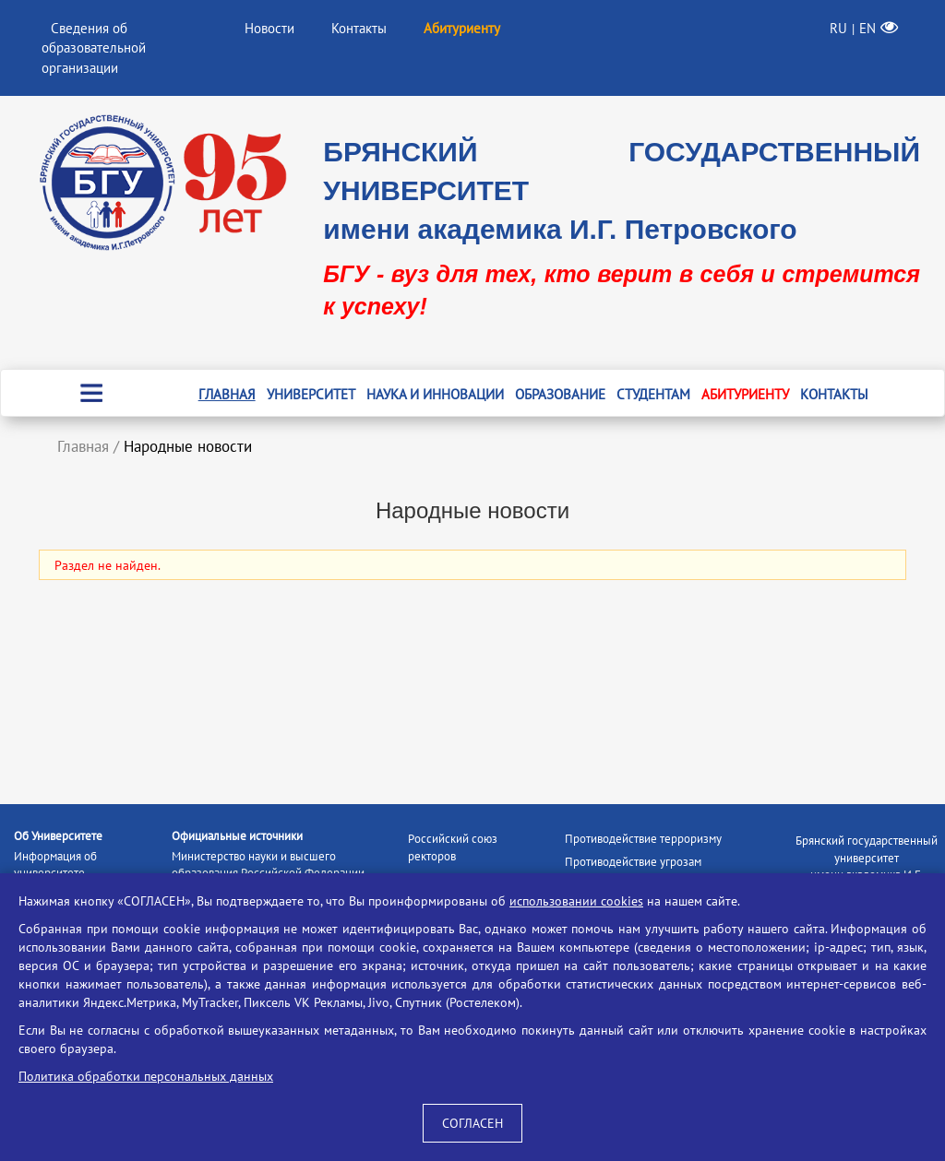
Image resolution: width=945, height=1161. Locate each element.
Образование (560, 394)
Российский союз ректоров (452, 847)
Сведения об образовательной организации (94, 48)
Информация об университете (55, 865)
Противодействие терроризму (643, 839)
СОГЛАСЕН (472, 1123)
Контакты (359, 28)
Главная (227, 394)
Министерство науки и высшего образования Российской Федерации (268, 865)
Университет (311, 394)
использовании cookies (576, 901)
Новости (269, 28)
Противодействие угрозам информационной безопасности (648, 870)
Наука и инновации (435, 394)
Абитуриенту (745, 394)
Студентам (653, 394)
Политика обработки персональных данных (145, 1076)
